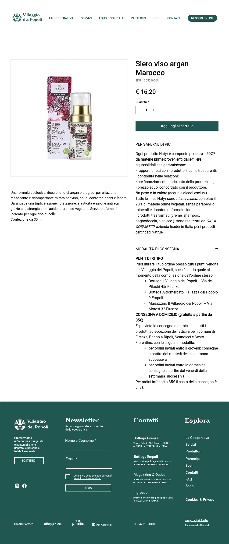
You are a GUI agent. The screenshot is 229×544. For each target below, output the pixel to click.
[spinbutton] (146, 110)
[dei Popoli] (32, 20)
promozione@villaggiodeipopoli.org (153, 497)
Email (70, 459)
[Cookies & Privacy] (200, 500)
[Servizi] (198, 444)
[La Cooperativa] (198, 438)
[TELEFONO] (152, 446)
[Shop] (198, 486)
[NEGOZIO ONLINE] (202, 18)
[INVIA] (88, 487)
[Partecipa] (198, 459)
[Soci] (198, 465)
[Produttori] (198, 451)
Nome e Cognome (79, 440)
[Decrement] (139, 110)
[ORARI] (139, 446)
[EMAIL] (165, 446)
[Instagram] (17, 486)
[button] (87, 478)
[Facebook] (24, 486)
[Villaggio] (31, 15)
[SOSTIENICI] (29, 460)
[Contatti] (198, 472)
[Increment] (154, 110)
